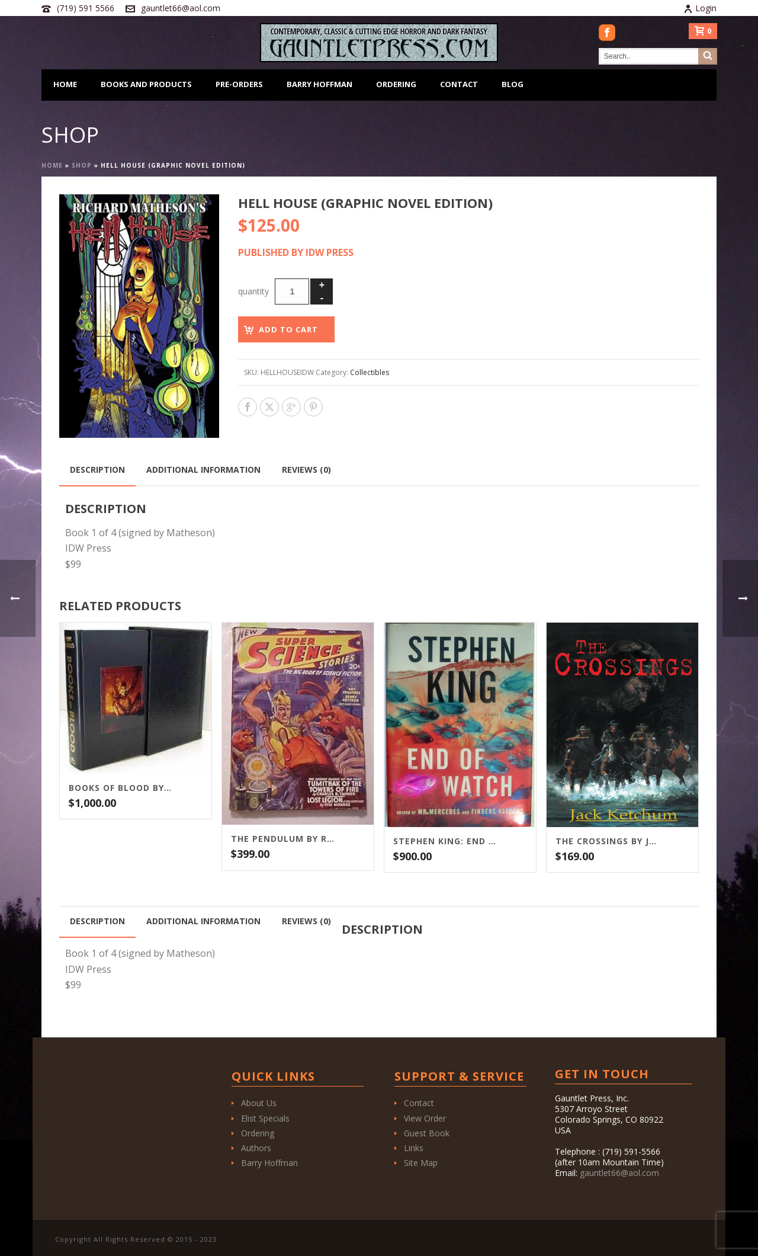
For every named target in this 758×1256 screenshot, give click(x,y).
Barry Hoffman (319, 84)
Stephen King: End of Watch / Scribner (445, 841)
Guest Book (426, 1133)
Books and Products (146, 84)
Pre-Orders (239, 84)
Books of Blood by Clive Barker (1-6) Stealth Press (121, 788)
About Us (259, 1102)
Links (413, 1148)
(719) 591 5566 (85, 8)
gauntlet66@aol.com (180, 8)
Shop (82, 165)
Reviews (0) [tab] (306, 469)
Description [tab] (97, 469)
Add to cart (288, 329)
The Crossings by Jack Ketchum (607, 841)
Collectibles (369, 372)
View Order (425, 1118)
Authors (256, 1148)
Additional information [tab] (203, 469)
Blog (512, 84)
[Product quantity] (292, 291)
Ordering (396, 84)
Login (700, 8)
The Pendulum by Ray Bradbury (283, 839)
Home (65, 84)
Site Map (421, 1162)
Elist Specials (265, 1118)
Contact (459, 84)
